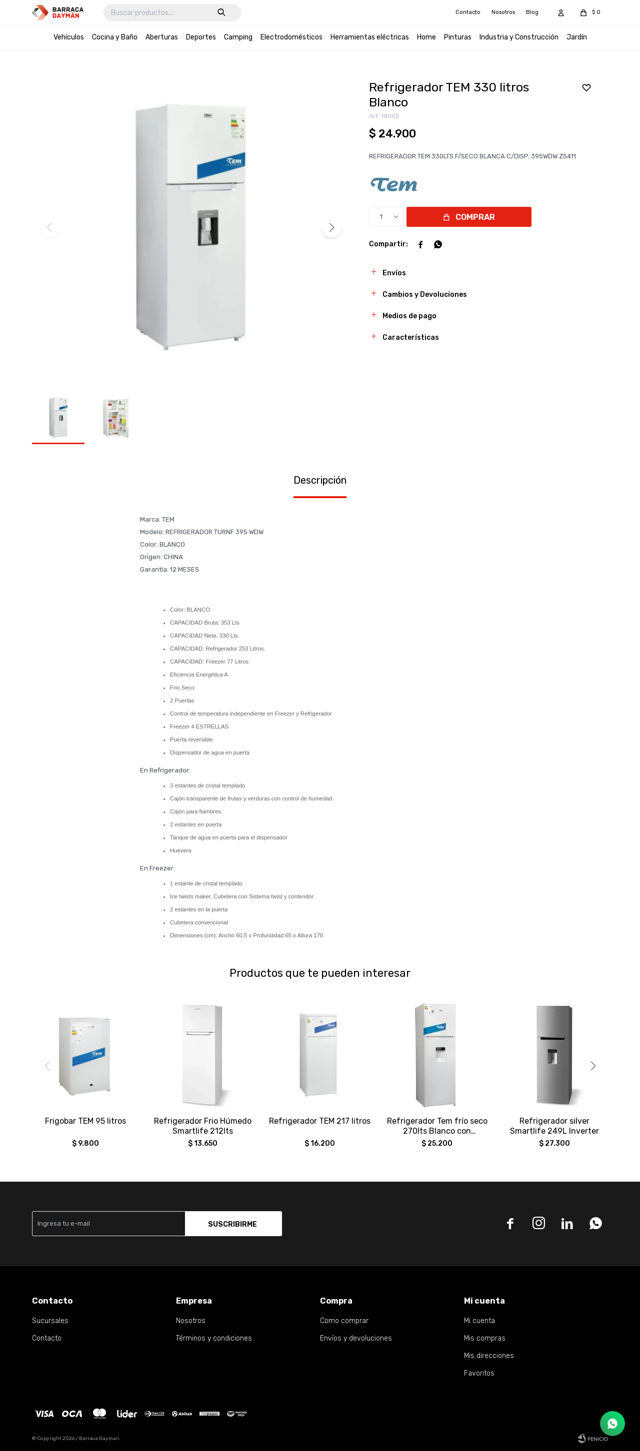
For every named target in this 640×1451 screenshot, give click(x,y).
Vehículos (69, 37)
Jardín (576, 37)
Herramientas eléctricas (369, 37)
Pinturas (458, 37)
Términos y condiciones (214, 1338)
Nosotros (503, 12)
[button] (332, 227)
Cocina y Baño (115, 37)
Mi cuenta (479, 1321)
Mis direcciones (489, 1356)
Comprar (475, 217)
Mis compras (485, 1338)
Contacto (468, 12)
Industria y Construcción (519, 37)
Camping (238, 37)
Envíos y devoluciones (356, 1338)
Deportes (201, 37)
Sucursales (50, 1321)
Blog (532, 12)
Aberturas (162, 37)
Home (426, 37)
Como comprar (344, 1321)
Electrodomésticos (291, 37)
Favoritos (479, 1373)
